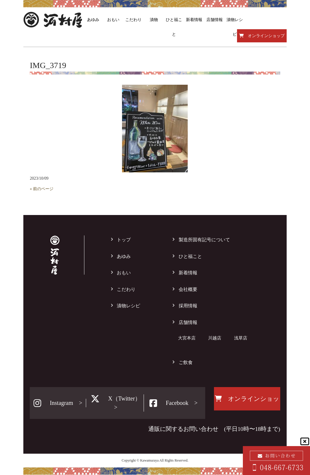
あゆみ (124, 256)
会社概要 (188, 289)
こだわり (126, 289)
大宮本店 (187, 337)
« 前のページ (41, 189)
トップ (124, 239)
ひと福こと (190, 256)
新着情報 (188, 272)
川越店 (214, 337)
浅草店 (240, 337)
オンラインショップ (262, 36)
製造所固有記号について (204, 239)
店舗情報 (188, 322)
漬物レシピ (128, 305)
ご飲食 (186, 362)
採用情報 (188, 305)
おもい (124, 272)
